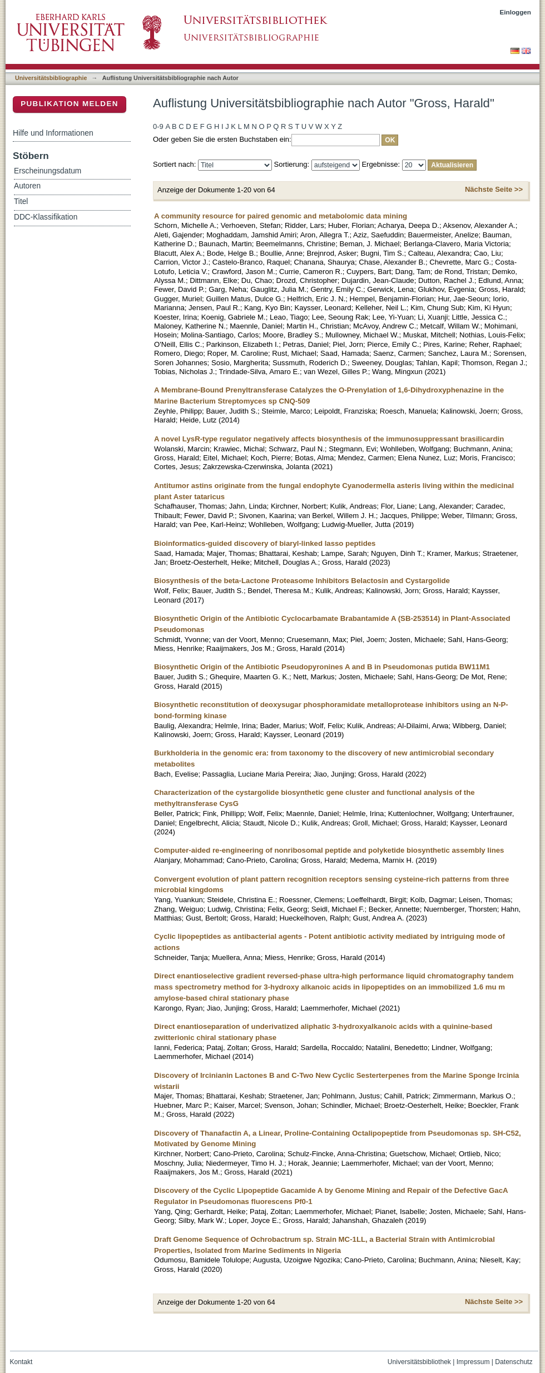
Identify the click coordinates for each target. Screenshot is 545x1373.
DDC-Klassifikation (45, 217)
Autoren (27, 186)
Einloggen (516, 12)
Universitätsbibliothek (419, 1362)
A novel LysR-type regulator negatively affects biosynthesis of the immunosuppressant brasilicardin (329, 439)
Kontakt (21, 1362)
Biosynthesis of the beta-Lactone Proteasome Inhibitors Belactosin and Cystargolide (302, 580)
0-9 (158, 126)
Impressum (473, 1362)
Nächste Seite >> (494, 189)
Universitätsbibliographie (51, 77)
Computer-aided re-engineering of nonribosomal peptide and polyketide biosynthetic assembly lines (329, 850)
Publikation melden (69, 104)
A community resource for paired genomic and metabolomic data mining (280, 216)
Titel (21, 201)
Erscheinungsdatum (47, 171)
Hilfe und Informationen (53, 132)
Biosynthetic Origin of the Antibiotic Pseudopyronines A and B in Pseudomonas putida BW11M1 (322, 667)
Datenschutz (513, 1362)
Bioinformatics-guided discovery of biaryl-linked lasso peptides (264, 543)
